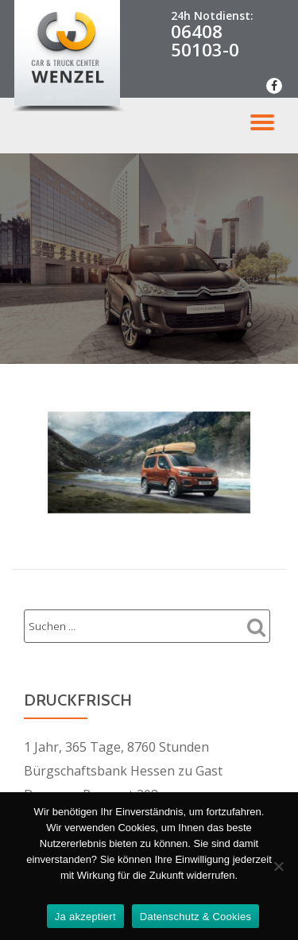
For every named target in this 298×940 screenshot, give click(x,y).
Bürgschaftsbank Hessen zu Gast (123, 770)
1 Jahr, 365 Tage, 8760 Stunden (116, 747)
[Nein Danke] (278, 866)
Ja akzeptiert (85, 917)
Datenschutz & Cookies (195, 917)
